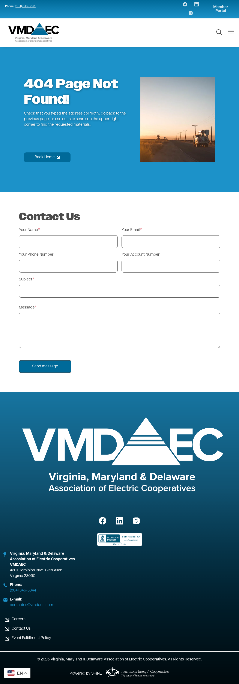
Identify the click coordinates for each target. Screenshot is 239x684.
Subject (25, 279)
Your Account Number (141, 255)
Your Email (131, 230)
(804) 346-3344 (25, 6)
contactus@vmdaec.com (31, 605)
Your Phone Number (36, 255)
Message (27, 307)
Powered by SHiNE (86, 674)
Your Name (28, 230)
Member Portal (220, 9)
